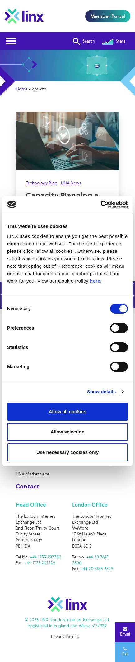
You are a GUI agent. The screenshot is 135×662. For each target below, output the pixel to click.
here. (96, 281)
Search (84, 41)
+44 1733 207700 (45, 557)
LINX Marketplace (32, 474)
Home (21, 89)
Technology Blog (41, 183)
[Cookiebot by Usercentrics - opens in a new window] (100, 205)
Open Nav (13, 37)
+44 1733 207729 (40, 563)
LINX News (71, 183)
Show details (101, 391)
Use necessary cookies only (67, 452)
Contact (28, 486)
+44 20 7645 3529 (97, 569)
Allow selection (67, 431)
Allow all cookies (67, 411)
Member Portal (107, 16)
